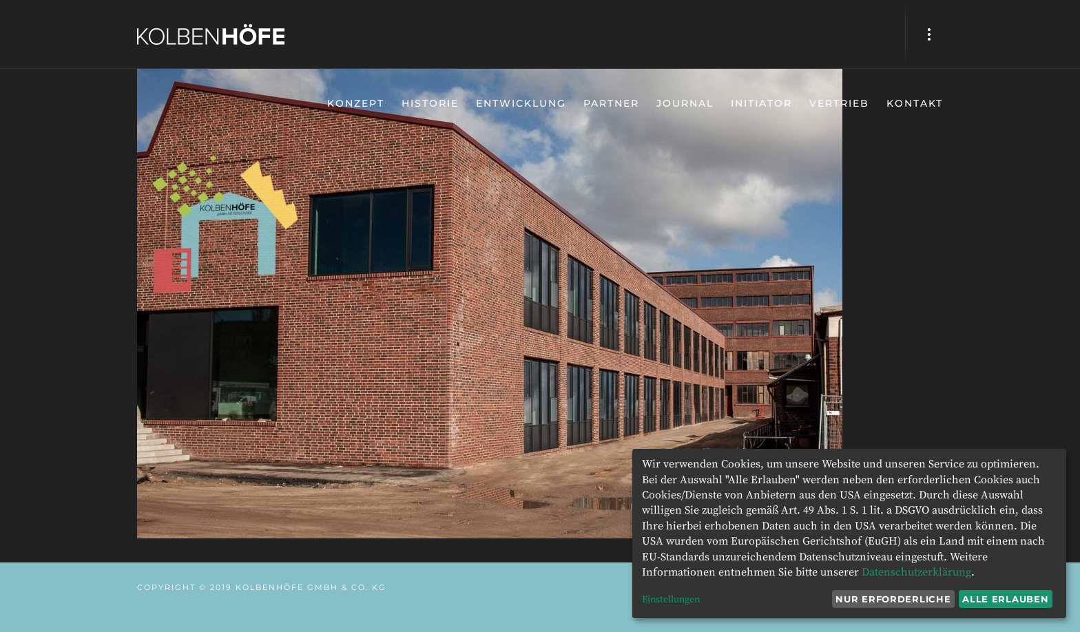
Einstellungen (671, 599)
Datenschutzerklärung (916, 572)
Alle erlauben (1005, 598)
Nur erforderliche (893, 598)
